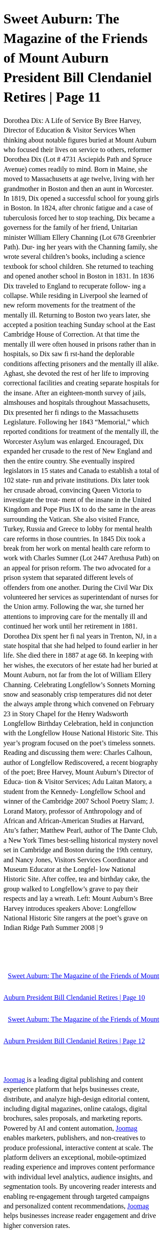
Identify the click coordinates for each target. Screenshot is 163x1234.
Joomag (15, 1079)
